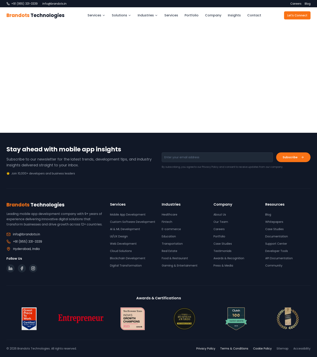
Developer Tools (276, 251)
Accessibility (302, 348)
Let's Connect (297, 15)
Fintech (167, 222)
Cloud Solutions (121, 251)
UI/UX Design (119, 236)
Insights (234, 15)
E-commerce (171, 229)
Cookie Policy (262, 348)
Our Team (220, 222)
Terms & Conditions (234, 348)
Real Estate (169, 251)
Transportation (172, 244)
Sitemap (282, 348)
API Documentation (279, 258)
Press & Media (223, 266)
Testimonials (222, 251)
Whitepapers (274, 222)
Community (273, 266)
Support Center (276, 244)
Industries (148, 15)
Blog (308, 4)
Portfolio (192, 15)
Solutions (121, 15)
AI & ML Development (125, 229)
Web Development (123, 244)
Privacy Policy (205, 348)
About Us (219, 214)
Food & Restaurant (175, 258)
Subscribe (293, 157)
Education (169, 236)
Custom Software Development (132, 222)
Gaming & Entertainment (180, 266)
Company (213, 15)
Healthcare (169, 214)
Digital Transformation (126, 266)
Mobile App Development (128, 214)
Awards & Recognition (228, 258)
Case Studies (222, 244)
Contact (254, 15)
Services (96, 15)
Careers (295, 4)
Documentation (276, 236)
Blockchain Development (127, 258)
